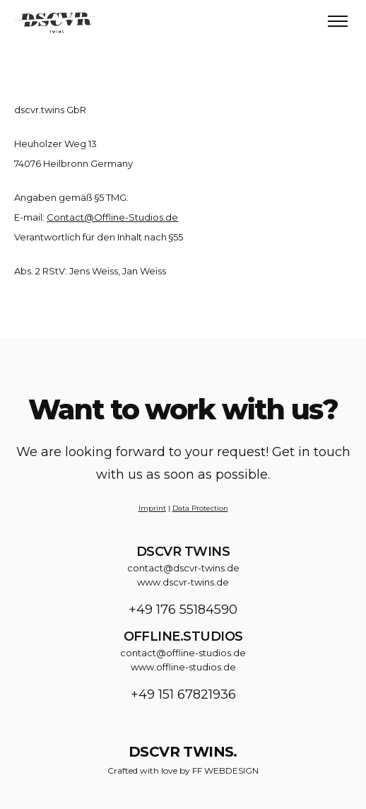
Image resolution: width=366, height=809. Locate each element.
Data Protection (200, 508)
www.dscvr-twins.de (183, 582)
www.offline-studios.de (183, 667)
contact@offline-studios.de (183, 652)
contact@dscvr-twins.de (183, 568)
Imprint (152, 508)
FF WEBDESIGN (225, 770)
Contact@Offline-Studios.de (112, 217)
